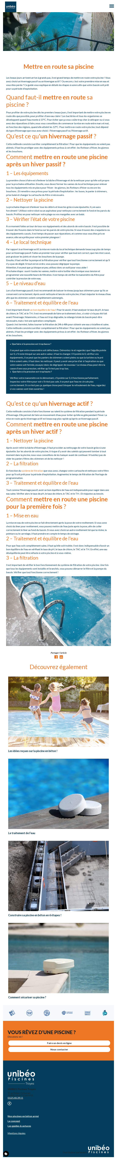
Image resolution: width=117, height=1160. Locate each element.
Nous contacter (59, 1049)
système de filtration (32, 470)
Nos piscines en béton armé (23, 1116)
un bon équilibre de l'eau (42, 309)
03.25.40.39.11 (15, 1097)
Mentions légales (16, 1133)
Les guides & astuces (19, 1125)
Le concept (14, 1121)
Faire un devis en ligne (59, 1043)
